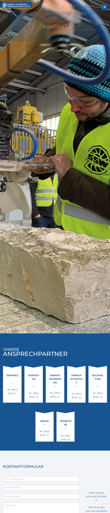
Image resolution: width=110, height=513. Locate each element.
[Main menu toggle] (105, 9)
